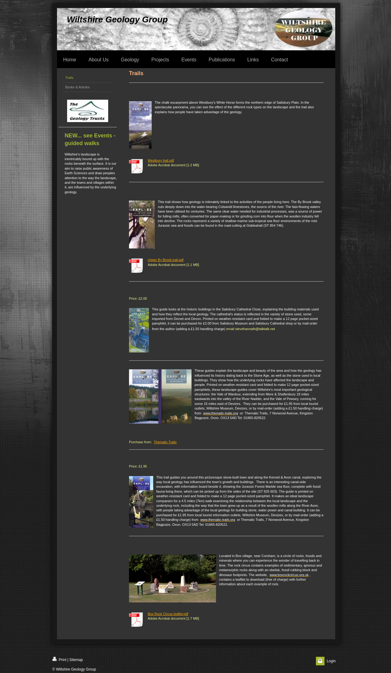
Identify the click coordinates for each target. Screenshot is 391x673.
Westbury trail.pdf (161, 160)
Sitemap (76, 660)
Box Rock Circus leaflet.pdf (168, 614)
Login (331, 661)
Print (59, 659)
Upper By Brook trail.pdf (166, 260)
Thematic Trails (165, 442)
